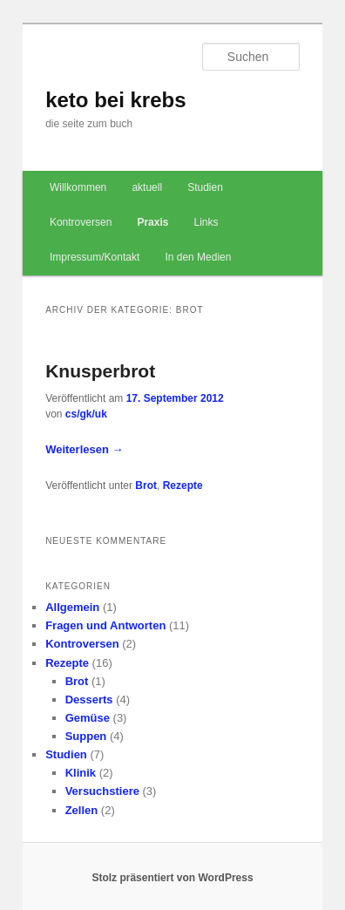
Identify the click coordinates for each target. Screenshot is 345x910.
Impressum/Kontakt (94, 257)
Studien (205, 187)
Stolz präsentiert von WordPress (172, 878)
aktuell (147, 187)
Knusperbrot (100, 371)
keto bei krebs (115, 100)
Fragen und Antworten (105, 625)
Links (206, 222)
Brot (146, 485)
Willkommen (78, 187)
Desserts (89, 699)
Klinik (80, 772)
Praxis (152, 222)
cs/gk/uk (86, 414)
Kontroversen (81, 222)
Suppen (86, 736)
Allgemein (72, 607)
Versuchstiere (102, 791)
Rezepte (183, 485)
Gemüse (87, 717)
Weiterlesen (84, 449)
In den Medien (198, 257)
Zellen (81, 810)
